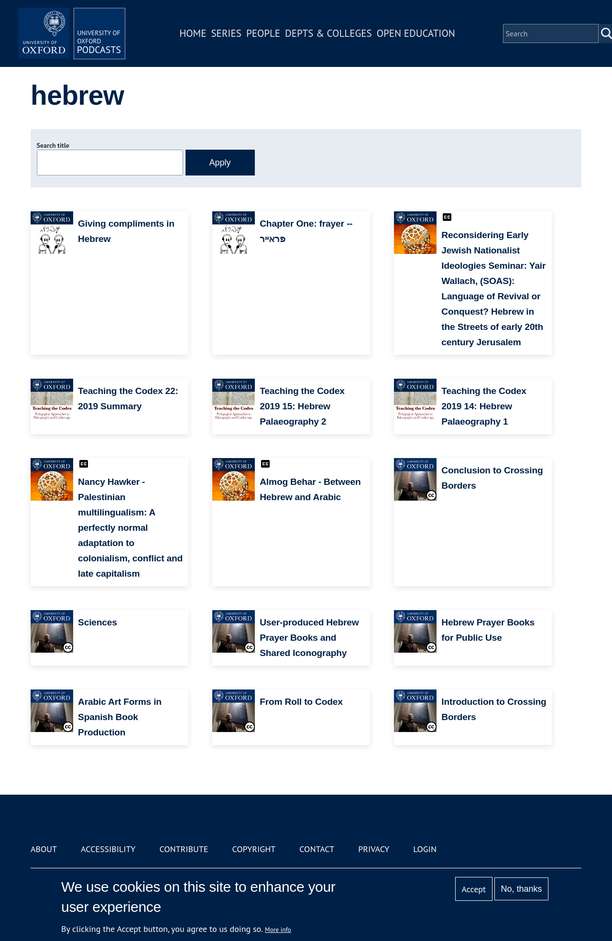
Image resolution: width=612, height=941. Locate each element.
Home (197, 35)
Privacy (373, 848)
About (44, 848)
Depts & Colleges (332, 35)
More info (278, 929)
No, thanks (521, 889)
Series (230, 35)
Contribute (183, 848)
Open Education (420, 35)
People (267, 35)
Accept (473, 889)
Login (425, 848)
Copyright (253, 848)
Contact (316, 848)
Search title (53, 145)
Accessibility (108, 848)
